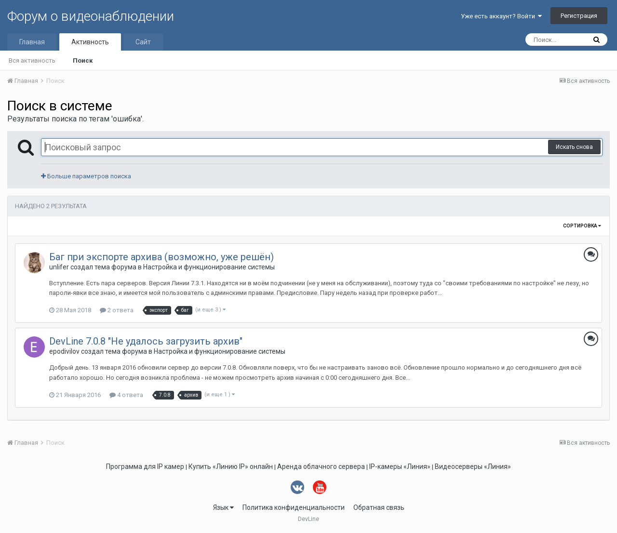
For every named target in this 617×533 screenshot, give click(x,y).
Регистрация (579, 15)
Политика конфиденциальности (293, 507)
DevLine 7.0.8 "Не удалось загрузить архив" (145, 341)
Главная (32, 42)
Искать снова (574, 147)
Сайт (143, 42)
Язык (223, 507)
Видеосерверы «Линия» (473, 466)
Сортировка (582, 225)
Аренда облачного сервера (321, 466)
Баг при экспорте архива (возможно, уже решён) (161, 257)
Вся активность (32, 60)
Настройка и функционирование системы (209, 267)
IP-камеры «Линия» (399, 466)
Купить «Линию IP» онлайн (230, 466)
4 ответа (126, 395)
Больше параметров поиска (86, 176)
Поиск (83, 60)
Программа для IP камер (145, 466)
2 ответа (117, 310)
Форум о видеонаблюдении (90, 16)
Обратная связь (378, 507)
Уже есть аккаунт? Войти (501, 16)
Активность (90, 42)
